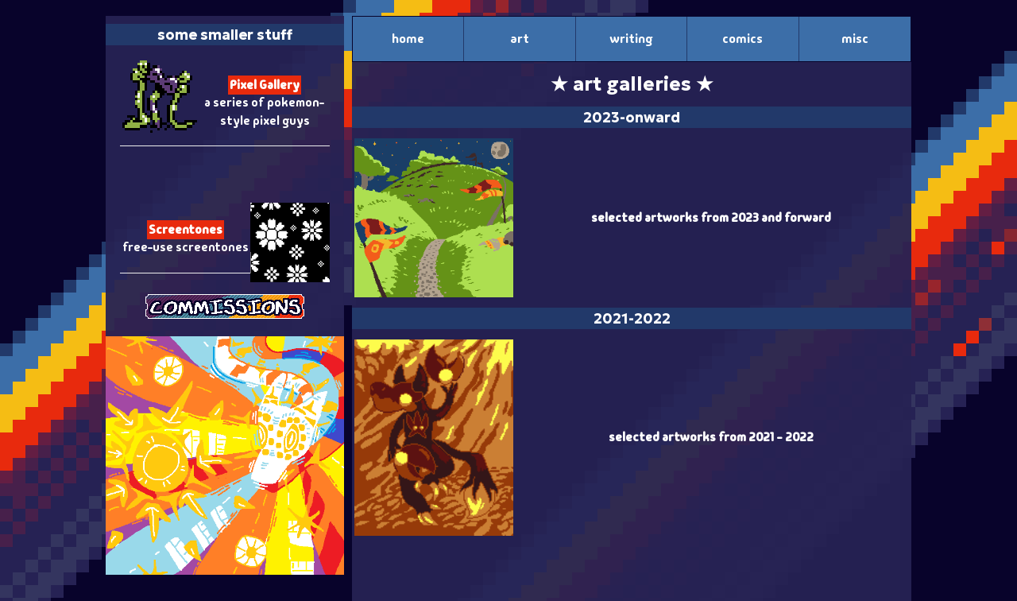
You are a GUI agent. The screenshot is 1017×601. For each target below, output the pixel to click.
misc (854, 38)
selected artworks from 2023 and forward (711, 218)
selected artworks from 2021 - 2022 (711, 437)
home (408, 38)
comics (742, 38)
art (519, 38)
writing (630, 38)
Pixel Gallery (265, 85)
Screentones (185, 230)
